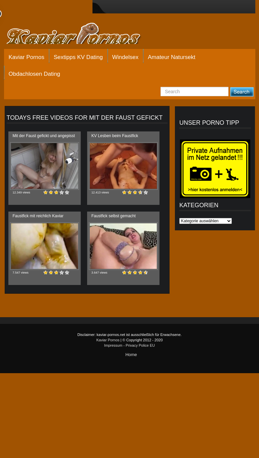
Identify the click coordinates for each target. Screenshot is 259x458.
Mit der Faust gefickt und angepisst (44, 135)
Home (131, 354)
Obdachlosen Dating (34, 74)
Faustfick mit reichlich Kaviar (38, 216)
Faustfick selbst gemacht (113, 216)
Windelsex (125, 57)
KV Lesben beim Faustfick (114, 135)
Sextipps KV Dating (78, 57)
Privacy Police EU (140, 345)
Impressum (113, 345)
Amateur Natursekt (171, 57)
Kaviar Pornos (27, 57)
